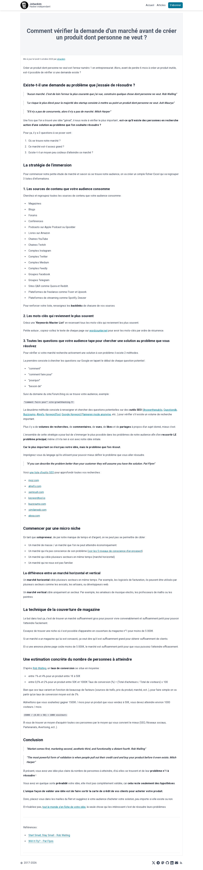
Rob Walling (39, 668)
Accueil (150, 5)
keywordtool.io (36, 498)
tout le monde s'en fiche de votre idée (64, 806)
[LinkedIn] (172, 862)
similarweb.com (37, 509)
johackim (61, 59)
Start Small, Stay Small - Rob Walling (49, 835)
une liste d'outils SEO (42, 472)
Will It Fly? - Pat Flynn (40, 841)
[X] (153, 862)
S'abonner (175, 5)
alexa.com (34, 515)
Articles (161, 5)
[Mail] (176, 862)
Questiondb (170, 409)
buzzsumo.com (37, 503)
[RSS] (181, 862)
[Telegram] (158, 862)
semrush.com (36, 492)
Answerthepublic (152, 409)
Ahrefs (40, 414)
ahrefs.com (34, 486)
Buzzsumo (29, 414)
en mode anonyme (100, 414)
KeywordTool (53, 414)
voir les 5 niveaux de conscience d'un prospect (115, 551)
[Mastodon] (162, 862)
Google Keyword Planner (76, 414)
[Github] (167, 862)
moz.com (33, 480)
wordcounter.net (98, 330)
